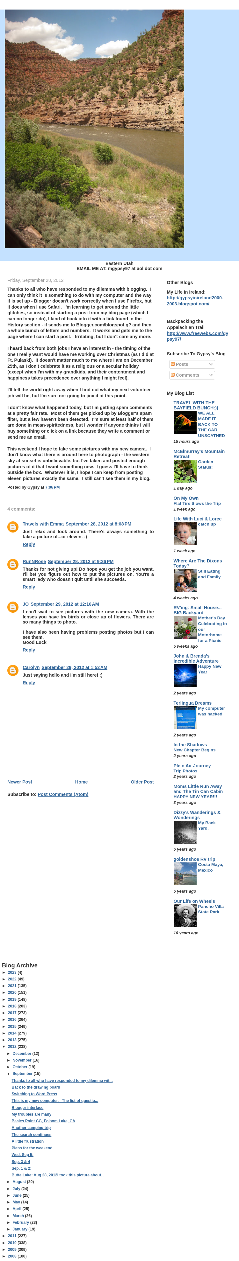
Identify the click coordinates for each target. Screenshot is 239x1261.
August (19, 1182)
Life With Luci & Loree (198, 518)
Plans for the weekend (31, 1148)
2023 (13, 972)
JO (26, 604)
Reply (29, 544)
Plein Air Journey (192, 765)
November (22, 1060)
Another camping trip (31, 1127)
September (22, 1073)
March (18, 1216)
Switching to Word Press (34, 1094)
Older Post (142, 781)
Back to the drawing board (35, 1087)
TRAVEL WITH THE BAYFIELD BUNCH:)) (196, 405)
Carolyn (31, 667)
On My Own (186, 498)
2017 (13, 1013)
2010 (13, 1243)
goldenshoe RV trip (194, 859)
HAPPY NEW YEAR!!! (195, 796)
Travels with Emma (43, 523)
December (22, 1053)
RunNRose (34, 561)
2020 (13, 992)
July (16, 1189)
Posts (179, 364)
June (17, 1195)
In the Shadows (190, 744)
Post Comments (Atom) (63, 794)
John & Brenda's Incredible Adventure (196, 658)
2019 (13, 999)
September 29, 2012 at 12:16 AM (65, 604)
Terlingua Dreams (193, 703)
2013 (13, 1040)
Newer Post (19, 781)
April (17, 1209)
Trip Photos (186, 771)
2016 (13, 1019)
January (20, 1229)
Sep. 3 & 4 (20, 1162)
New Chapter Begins (195, 750)
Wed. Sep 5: (22, 1155)
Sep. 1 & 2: (21, 1168)
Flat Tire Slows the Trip (197, 503)
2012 (13, 1046)
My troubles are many (31, 1114)
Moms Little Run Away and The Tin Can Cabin (198, 789)
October (20, 1067)
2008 (13, 1256)
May (16, 1202)
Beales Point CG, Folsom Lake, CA (43, 1121)
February (21, 1222)
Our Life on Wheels (194, 901)
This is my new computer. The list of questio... (54, 1100)
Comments (185, 375)
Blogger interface (27, 1107)
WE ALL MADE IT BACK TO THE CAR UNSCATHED (211, 424)
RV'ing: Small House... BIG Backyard (198, 610)
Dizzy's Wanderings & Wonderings (197, 815)
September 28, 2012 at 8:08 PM (98, 523)
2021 (13, 986)
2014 (13, 1033)
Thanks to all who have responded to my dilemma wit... (61, 1080)
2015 (13, 1026)
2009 (13, 1249)
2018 (13, 1006)
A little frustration (27, 1141)
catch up (207, 524)
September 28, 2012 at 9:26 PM (80, 561)
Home (81, 781)
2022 (13, 979)
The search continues (31, 1134)
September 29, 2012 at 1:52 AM (74, 667)
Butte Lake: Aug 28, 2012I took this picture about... (57, 1175)
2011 (13, 1236)
